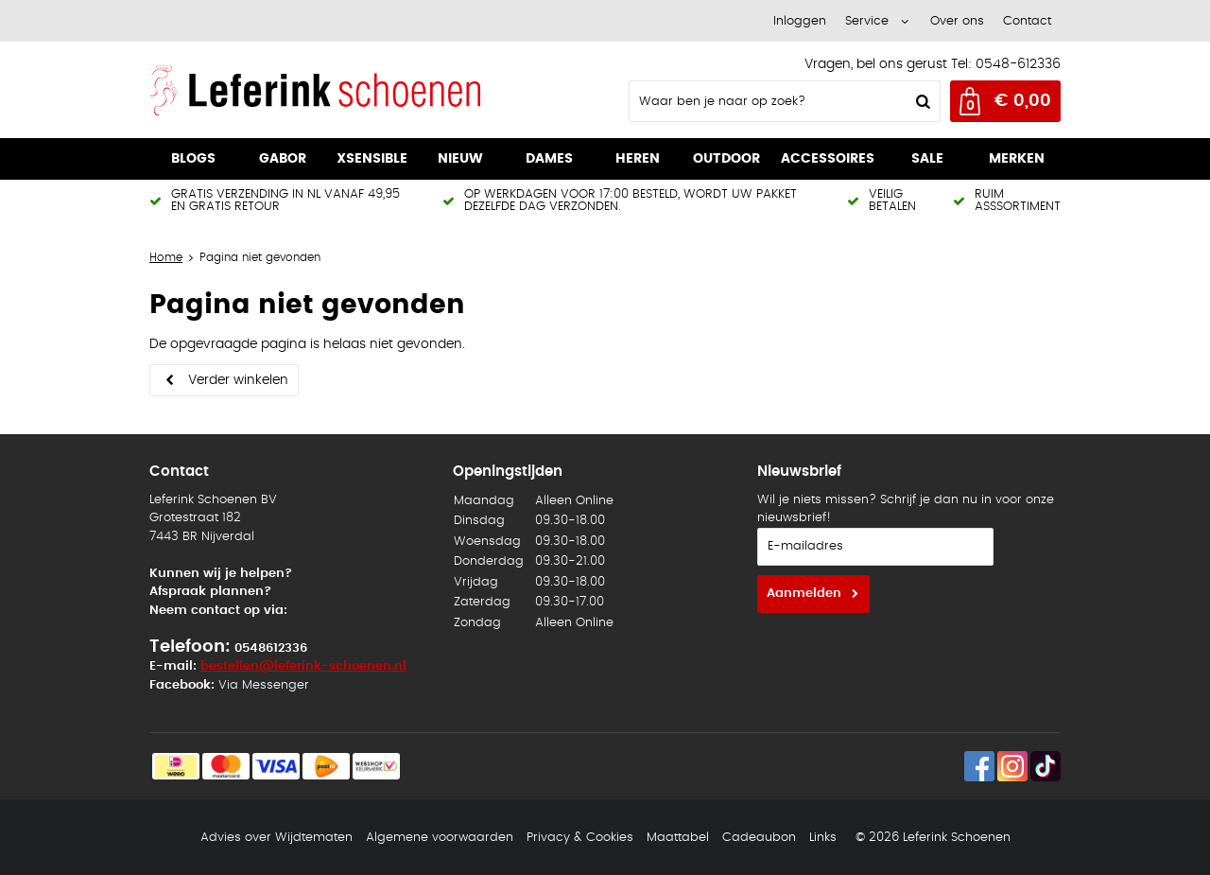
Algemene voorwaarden (439, 837)
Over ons (957, 21)
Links (823, 837)
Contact (1027, 21)
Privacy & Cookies (580, 837)
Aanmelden (804, 593)
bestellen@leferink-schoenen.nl (303, 666)
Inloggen (799, 21)
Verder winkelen (238, 380)
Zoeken (921, 101)
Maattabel (678, 837)
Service (867, 21)
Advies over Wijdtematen (276, 837)
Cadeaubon (759, 837)
